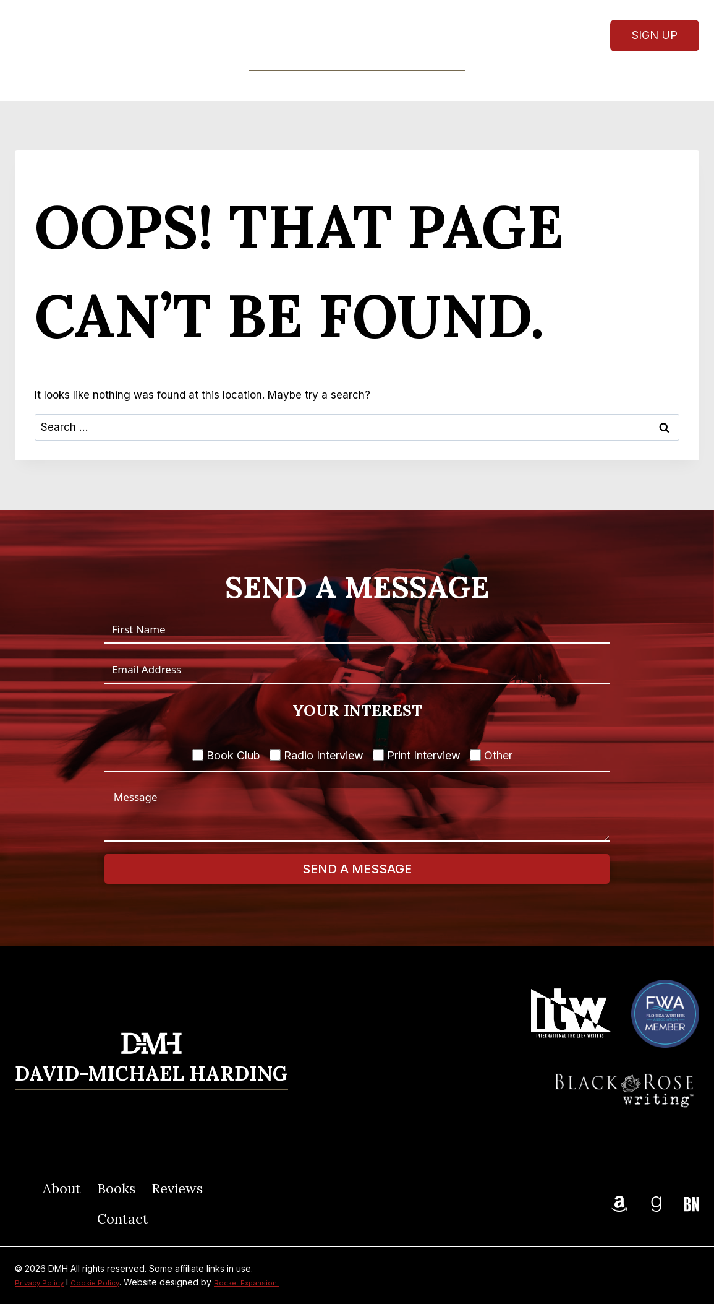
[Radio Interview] (275, 755)
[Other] (475, 755)
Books (116, 1188)
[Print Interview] (378, 755)
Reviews (385, 85)
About (254, 85)
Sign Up (655, 34)
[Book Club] (197, 755)
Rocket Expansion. (267, 1282)
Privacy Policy (43, 1282)
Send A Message (357, 868)
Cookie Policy (107, 1282)
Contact (453, 85)
